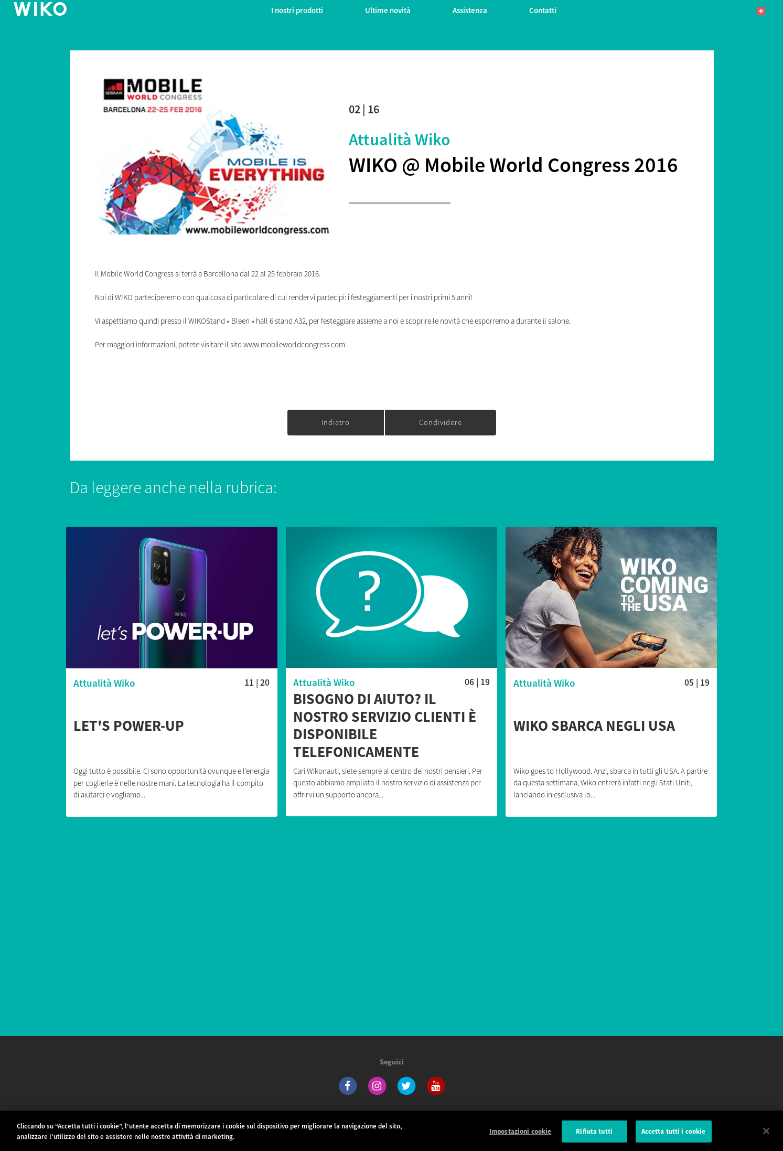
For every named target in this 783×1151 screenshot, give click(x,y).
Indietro (335, 422)
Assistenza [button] (470, 10)
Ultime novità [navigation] (388, 10)
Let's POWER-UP (128, 726)
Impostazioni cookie (520, 1139)
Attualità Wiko (400, 139)
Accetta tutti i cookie (673, 1139)
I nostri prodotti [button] (297, 10)
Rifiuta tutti (594, 1139)
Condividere (440, 422)
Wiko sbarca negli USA (594, 726)
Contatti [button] (542, 10)
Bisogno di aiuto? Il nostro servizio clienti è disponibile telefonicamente (384, 725)
